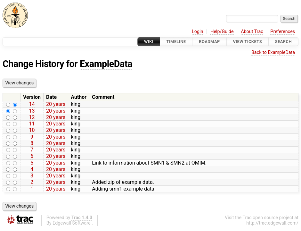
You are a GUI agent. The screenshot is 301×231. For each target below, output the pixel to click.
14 (32, 104)
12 (32, 117)
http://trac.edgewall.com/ (272, 223)
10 (32, 130)
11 (32, 124)
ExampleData (106, 63)
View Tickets (247, 41)
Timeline (176, 41)
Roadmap (209, 41)
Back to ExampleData (273, 52)
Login (197, 31)
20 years (55, 104)
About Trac (252, 31)
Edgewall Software (72, 223)
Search (283, 41)
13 (32, 111)
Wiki (148, 41)
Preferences (282, 31)
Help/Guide (221, 31)
